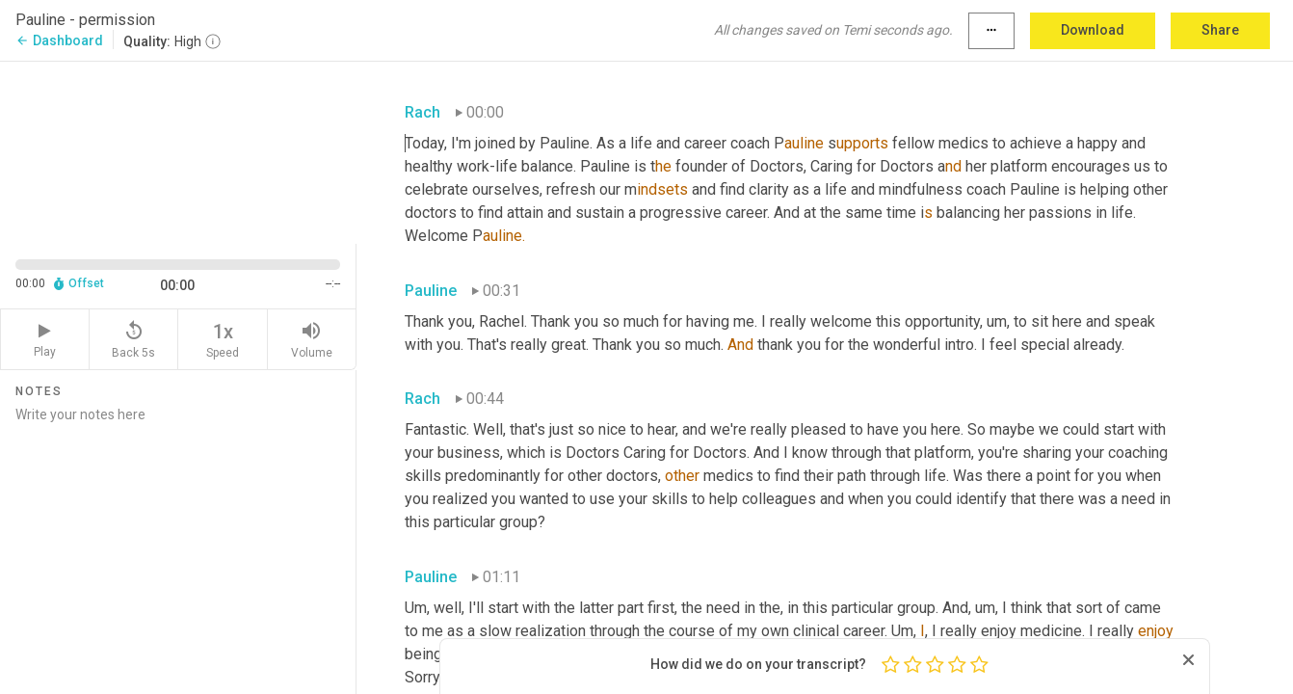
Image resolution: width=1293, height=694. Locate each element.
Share (1220, 30)
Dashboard (59, 40)
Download (1092, 30)
